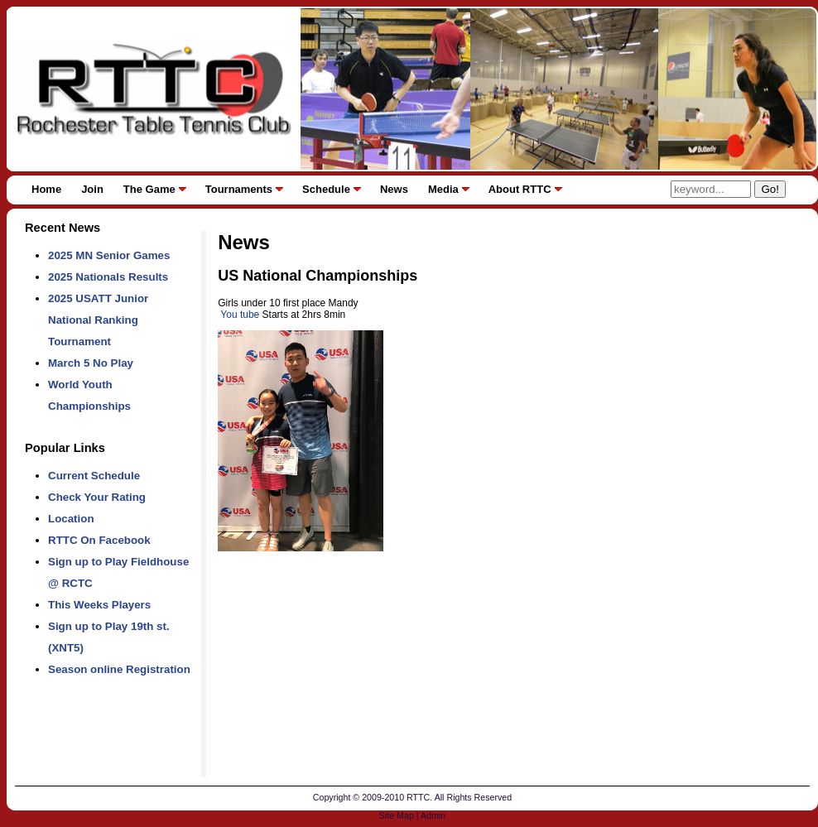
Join (92, 189)
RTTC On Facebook (99, 540)
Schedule (326, 189)
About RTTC (519, 189)
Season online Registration (119, 669)
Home (46, 189)
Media (443, 189)
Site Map (396, 815)
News (394, 189)
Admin (433, 815)
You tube (238, 314)
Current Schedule (94, 475)
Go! (769, 189)
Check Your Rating (97, 497)
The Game (149, 189)
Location (71, 518)
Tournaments (238, 189)
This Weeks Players (99, 605)
